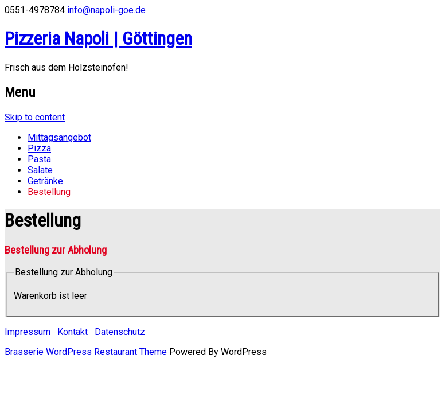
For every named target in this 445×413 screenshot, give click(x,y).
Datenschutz (120, 331)
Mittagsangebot (59, 137)
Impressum (27, 331)
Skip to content (35, 117)
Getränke (45, 181)
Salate (40, 170)
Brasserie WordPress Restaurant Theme (86, 351)
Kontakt (72, 331)
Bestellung (49, 191)
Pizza (39, 148)
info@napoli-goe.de (106, 10)
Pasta (39, 159)
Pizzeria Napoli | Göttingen (98, 38)
